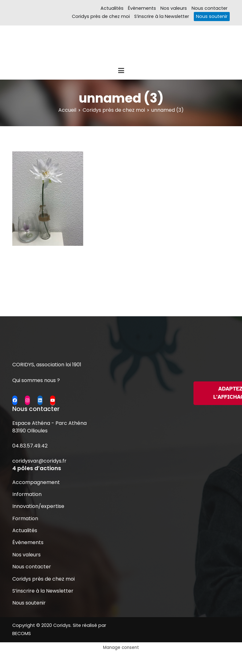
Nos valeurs (173, 8)
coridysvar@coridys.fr (39, 460)
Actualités (112, 8)
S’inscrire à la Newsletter (161, 16)
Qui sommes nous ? (36, 380)
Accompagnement (36, 482)
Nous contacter (210, 8)
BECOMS (21, 633)
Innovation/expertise (38, 506)
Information (27, 494)
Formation (25, 518)
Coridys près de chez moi (101, 16)
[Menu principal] (121, 71)
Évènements (142, 8)
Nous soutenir (212, 16)
